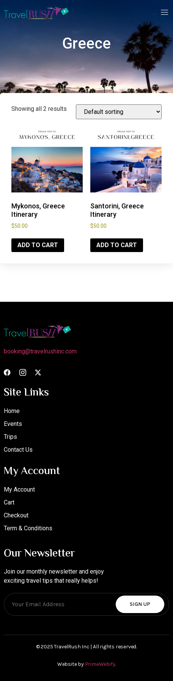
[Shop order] (119, 111)
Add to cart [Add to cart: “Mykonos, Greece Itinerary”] (37, 245)
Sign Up (140, 604)
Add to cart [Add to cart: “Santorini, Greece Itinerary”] (116, 245)
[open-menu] (164, 13)
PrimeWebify (100, 664)
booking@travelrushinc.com (40, 351)
